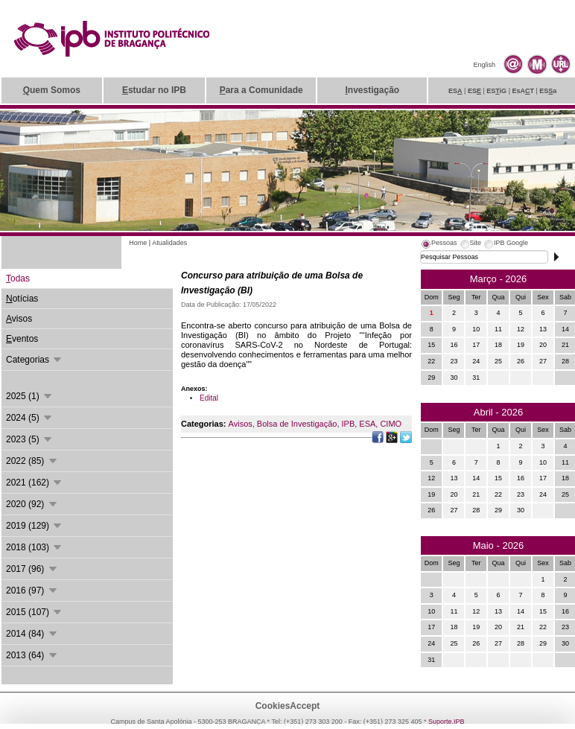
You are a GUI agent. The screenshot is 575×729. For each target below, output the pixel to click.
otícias (22, 298)
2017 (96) (32, 569)
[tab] (438, 245)
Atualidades (169, 242)
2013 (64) (32, 655)
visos (19, 318)
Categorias (34, 360)
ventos (22, 339)
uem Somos (51, 90)
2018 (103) (34, 547)
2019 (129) (34, 526)
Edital (209, 398)
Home (138, 242)
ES (455, 91)
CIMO (390, 423)
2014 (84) (32, 634)
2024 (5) (30, 418)
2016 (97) (32, 590)
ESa (547, 91)
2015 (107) (34, 612)
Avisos (240, 423)
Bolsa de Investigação (297, 423)
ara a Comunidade (261, 90)
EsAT (523, 91)
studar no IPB (154, 90)
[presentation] (438, 245)
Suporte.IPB (446, 721)
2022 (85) (32, 461)
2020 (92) (32, 504)
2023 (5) (30, 439)
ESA (367, 423)
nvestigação (372, 90)
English (484, 65)
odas (18, 278)
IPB (348, 423)
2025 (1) (30, 396)
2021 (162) (34, 482)
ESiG (496, 91)
